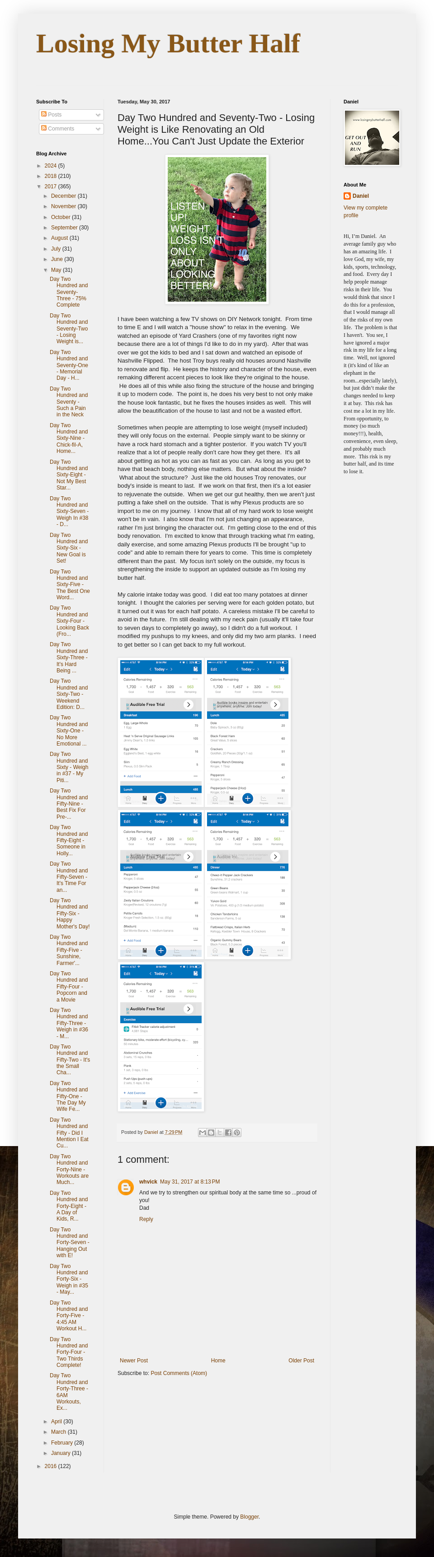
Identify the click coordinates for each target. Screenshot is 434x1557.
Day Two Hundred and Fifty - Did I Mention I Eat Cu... (69, 1133)
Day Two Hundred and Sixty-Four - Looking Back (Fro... (69, 621)
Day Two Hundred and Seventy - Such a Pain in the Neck (69, 402)
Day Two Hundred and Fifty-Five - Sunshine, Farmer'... (69, 950)
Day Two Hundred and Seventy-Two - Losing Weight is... (69, 328)
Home (218, 1360)
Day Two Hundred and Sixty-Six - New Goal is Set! (69, 548)
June (57, 259)
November (64, 206)
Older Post (301, 1360)
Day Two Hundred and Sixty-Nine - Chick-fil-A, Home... (69, 438)
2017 (51, 186)
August (60, 238)
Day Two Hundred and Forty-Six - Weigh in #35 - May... (69, 1279)
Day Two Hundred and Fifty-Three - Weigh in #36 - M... (69, 1023)
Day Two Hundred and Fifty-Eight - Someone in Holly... (69, 840)
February (62, 1443)
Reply (146, 1219)
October (61, 217)
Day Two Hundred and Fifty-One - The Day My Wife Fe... (69, 1096)
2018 (51, 176)
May (57, 270)
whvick (148, 1182)
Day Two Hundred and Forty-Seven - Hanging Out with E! (70, 1242)
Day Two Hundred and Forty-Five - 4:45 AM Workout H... (69, 1316)
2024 (51, 166)
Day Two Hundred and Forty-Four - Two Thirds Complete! (69, 1352)
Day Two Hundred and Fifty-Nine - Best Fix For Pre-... (69, 804)
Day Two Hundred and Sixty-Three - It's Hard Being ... (69, 657)
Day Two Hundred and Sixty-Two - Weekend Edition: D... (69, 694)
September (65, 227)
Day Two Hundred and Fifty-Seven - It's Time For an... (69, 877)
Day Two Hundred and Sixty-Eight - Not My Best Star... (69, 475)
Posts (51, 115)
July (56, 249)
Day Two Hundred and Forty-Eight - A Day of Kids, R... (69, 1206)
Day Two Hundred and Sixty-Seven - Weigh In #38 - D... (69, 511)
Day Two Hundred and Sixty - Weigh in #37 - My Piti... (69, 767)
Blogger (249, 1517)
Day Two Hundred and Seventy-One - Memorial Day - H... (69, 365)
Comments (57, 129)
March (59, 1432)
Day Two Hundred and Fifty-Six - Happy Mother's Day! (70, 913)
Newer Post (134, 1360)
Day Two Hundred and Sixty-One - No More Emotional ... (69, 730)
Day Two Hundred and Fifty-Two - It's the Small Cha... (70, 1060)
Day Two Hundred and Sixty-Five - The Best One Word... (70, 585)
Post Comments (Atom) (179, 1373)
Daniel (361, 196)
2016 (51, 1466)
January (61, 1453)
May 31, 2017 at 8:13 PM (190, 1182)
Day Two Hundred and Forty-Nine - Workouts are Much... (69, 1169)
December (64, 196)
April (57, 1421)
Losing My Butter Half (168, 43)
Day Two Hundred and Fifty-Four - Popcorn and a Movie (69, 986)
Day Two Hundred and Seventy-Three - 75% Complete (69, 292)
